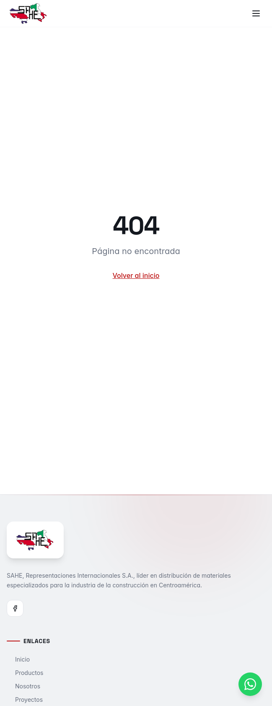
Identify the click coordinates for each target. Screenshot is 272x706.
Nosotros (23, 686)
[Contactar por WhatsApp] (250, 684)
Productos (25, 672)
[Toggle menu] (256, 13)
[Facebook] (15, 608)
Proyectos (25, 699)
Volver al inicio (136, 275)
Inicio (18, 659)
